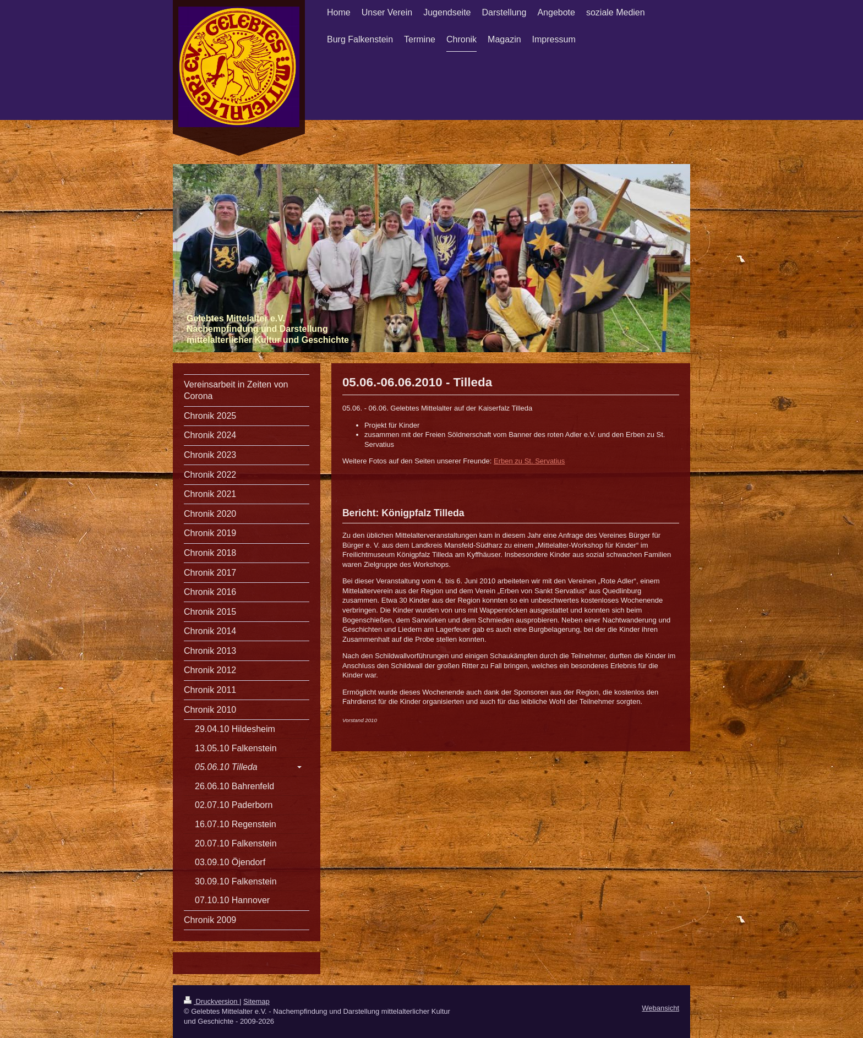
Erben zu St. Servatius (529, 461)
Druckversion (211, 1001)
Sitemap (256, 1001)
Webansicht (660, 1008)
